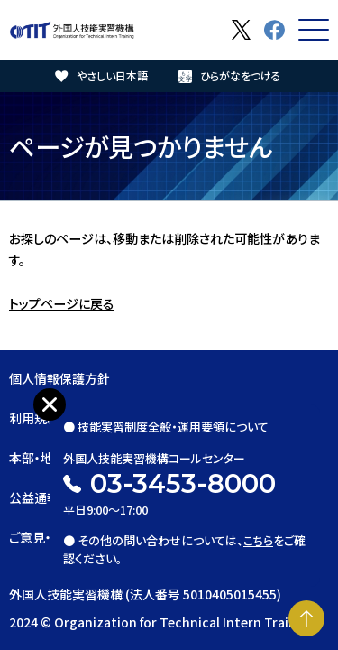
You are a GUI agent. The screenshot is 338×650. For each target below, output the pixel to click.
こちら (258, 540)
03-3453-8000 (183, 483)
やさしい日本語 (112, 75)
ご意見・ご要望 (48, 537)
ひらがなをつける (240, 75)
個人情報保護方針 (59, 378)
